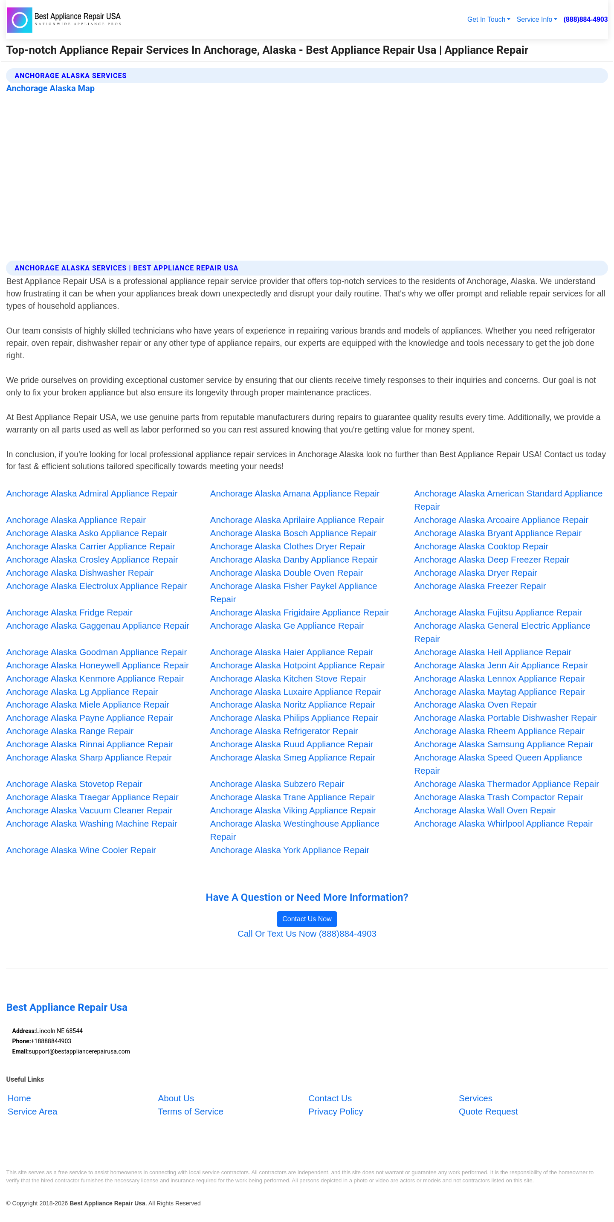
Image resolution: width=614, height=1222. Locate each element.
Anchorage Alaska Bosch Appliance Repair (293, 533)
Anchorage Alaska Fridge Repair (69, 612)
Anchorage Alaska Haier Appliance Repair (292, 652)
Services (475, 1098)
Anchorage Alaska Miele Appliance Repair (87, 704)
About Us (176, 1098)
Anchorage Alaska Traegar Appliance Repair (92, 797)
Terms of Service (190, 1111)
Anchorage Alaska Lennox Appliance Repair (499, 678)
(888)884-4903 (586, 19)
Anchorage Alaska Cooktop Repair (481, 546)
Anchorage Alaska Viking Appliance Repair (293, 810)
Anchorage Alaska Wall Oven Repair (485, 810)
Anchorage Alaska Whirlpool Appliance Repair (503, 823)
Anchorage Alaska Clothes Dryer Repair (287, 546)
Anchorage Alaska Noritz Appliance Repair (292, 704)
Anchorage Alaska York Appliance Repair (290, 850)
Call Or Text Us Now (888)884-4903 (307, 933)
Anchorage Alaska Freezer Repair (480, 586)
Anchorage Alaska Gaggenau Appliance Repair (97, 625)
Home (19, 1098)
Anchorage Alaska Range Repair (69, 731)
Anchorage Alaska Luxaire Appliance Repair (295, 692)
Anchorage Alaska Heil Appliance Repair (492, 652)
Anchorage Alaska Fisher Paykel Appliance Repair (293, 592)
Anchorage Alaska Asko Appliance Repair (86, 533)
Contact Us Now (307, 919)
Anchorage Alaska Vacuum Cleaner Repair (89, 810)
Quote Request (488, 1111)
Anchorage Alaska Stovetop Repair (74, 784)
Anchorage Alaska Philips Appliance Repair (294, 718)
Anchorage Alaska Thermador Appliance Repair (506, 784)
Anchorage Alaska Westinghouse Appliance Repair (294, 830)
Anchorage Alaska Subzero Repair (277, 784)
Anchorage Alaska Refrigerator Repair (284, 731)
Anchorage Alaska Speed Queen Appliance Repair (498, 763)
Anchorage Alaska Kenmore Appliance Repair (95, 678)
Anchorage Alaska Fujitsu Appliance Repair (498, 612)
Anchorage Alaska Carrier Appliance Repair (90, 546)
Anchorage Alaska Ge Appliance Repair (287, 625)
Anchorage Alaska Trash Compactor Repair (498, 797)
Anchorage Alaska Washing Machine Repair (91, 823)
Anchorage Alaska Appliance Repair (76, 520)
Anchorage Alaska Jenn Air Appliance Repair (501, 665)
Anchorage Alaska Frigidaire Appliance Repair (299, 612)
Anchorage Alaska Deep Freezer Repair (491, 559)
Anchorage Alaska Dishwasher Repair (80, 573)
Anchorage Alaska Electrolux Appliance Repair (96, 586)
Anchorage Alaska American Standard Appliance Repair (508, 499)
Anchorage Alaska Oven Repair (475, 704)
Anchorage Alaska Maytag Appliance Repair (499, 692)
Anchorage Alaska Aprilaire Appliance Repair (297, 520)
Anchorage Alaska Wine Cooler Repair (81, 850)
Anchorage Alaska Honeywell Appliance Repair (97, 665)
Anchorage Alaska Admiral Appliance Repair (91, 493)
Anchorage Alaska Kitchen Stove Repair (288, 678)
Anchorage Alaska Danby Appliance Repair (294, 559)
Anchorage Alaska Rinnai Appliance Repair (89, 744)
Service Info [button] (535, 19)
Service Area (33, 1111)
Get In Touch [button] (486, 19)
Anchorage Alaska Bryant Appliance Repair (498, 533)
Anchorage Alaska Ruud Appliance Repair (292, 744)
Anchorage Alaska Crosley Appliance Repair (92, 559)
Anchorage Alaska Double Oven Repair (286, 573)
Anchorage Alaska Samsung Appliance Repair (503, 744)
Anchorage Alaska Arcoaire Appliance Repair (501, 520)
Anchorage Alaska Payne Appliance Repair (89, 718)
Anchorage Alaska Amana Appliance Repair (295, 493)
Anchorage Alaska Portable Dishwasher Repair (505, 718)
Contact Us (330, 1098)
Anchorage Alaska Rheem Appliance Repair (499, 731)
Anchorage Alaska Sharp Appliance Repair (88, 757)
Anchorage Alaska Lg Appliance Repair (82, 692)
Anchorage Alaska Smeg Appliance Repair (292, 757)
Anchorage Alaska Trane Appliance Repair (292, 797)
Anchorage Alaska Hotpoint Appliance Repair (297, 665)
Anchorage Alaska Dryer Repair (475, 573)
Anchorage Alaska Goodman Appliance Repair (96, 652)
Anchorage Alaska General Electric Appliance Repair (502, 632)
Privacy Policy (335, 1111)
